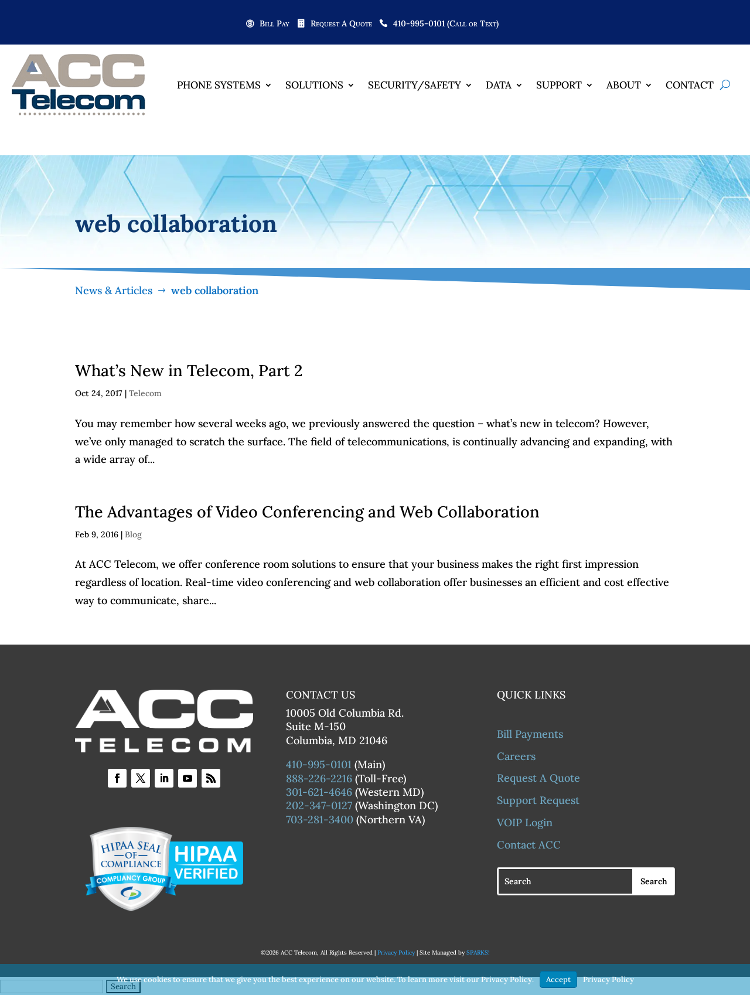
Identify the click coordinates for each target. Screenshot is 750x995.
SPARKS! (478, 953)
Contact (690, 85)
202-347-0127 (319, 806)
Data (499, 85)
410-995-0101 (319, 765)
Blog (133, 535)
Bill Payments (530, 734)
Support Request (538, 800)
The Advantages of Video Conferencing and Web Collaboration (307, 512)
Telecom (145, 394)
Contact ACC (529, 845)
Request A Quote (341, 24)
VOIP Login (525, 823)
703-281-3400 (319, 820)
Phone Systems (219, 85)
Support (559, 85)
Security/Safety (414, 85)
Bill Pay (274, 24)
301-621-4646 (319, 792)
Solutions (314, 85)
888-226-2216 (319, 778)
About (623, 85)
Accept (558, 979)
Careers (516, 757)
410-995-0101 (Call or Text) (446, 24)
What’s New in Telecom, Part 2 (188, 371)
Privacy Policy (396, 953)
